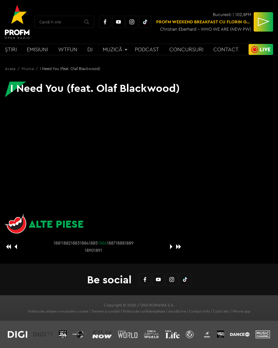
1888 (120, 243)
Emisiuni (37, 49)
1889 (129, 243)
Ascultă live (177, 311)
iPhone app (241, 311)
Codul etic (221, 311)
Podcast (147, 49)
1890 (89, 250)
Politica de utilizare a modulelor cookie (58, 311)
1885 (93, 243)
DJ (90, 49)
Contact (226, 49)
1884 (84, 243)
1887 (111, 243)
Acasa (10, 68)
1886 (102, 243)
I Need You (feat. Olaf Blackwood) (70, 68)
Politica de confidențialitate (144, 311)
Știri (11, 49)
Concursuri (186, 49)
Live (265, 49)
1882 (66, 243)
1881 (58, 243)
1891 (98, 250)
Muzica (28, 68)
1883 (75, 243)
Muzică (112, 49)
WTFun (67, 49)
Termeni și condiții (105, 311)
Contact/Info (199, 311)
